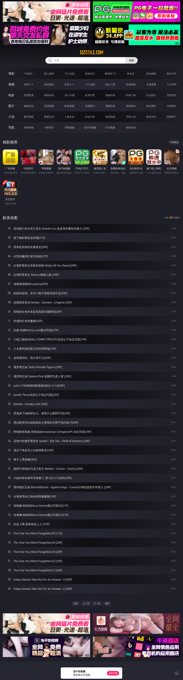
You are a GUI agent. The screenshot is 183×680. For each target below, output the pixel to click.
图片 (11, 106)
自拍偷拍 (49, 84)
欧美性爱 (90, 95)
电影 (11, 95)
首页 (76, 603)
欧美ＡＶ (69, 84)
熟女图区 (151, 106)
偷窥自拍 (29, 106)
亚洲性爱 (29, 95)
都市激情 (29, 116)
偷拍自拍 (49, 95)
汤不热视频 (90, 127)
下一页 (97, 603)
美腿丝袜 (110, 106)
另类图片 (172, 106)
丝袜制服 (131, 84)
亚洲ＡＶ (29, 84)
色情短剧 (131, 127)
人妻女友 (69, 116)
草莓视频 (69, 127)
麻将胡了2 (110, 73)
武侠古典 (90, 116)
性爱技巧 (172, 116)
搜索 (131, 60)
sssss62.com (91, 52)
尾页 (107, 603)
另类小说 (131, 116)
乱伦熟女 (151, 95)
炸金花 (130, 73)
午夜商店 (49, 127)
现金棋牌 (151, 73)
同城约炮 (29, 127)
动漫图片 (90, 106)
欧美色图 (69, 106)
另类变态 (172, 95)
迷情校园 (110, 116)
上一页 (86, 603)
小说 (11, 117)
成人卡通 (69, 95)
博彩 (11, 73)
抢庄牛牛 (172, 73)
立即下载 (113, 673)
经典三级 (131, 95)
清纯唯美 (131, 106)
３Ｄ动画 (90, 84)
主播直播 (151, 84)
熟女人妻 (110, 84)
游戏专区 (90, 73)
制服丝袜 (110, 95)
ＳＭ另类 (172, 84)
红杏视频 (110, 127)
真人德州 (49, 73)
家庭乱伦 (49, 116)
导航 (11, 127)
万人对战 (69, 73)
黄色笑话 (151, 116)
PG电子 (29, 73)
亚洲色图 (49, 106)
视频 (11, 84)
